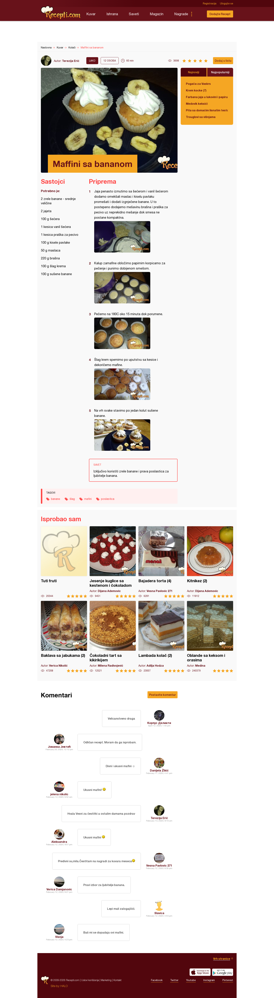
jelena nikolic (59, 794)
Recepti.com (61, 12)
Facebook (157, 980)
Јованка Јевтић (59, 746)
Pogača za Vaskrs (198, 83)
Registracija (209, 3)
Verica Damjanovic (59, 889)
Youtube (191, 980)
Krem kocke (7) (196, 90)
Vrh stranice (221, 958)
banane (55, 498)
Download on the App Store (200, 972)
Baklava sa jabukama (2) (64, 636)
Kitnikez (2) (210, 562)
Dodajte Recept (220, 14)
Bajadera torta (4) (161, 562)
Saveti (134, 14)
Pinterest (227, 980)
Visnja (59, 936)
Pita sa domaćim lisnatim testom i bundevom (207, 110)
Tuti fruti (64, 562)
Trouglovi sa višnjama (200, 117)
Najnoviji (193, 72)
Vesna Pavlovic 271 (159, 865)
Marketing (106, 980)
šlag (72, 498)
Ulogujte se (226, 3)
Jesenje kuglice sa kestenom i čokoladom (113, 562)
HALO (64, 986)
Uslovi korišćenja (90, 980)
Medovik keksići (197, 103)
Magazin (156, 14)
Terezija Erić (70, 60)
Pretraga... (198, 14)
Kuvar (91, 14)
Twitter (174, 980)
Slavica (159, 913)
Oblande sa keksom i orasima (210, 636)
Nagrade (181, 14)
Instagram (209, 980)
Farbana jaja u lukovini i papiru (207, 97)
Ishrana (112, 14)
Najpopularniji (220, 72)
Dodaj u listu (223, 60)
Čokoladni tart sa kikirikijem (113, 636)
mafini (88, 498)
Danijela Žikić (159, 770)
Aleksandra (59, 841)
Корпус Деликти (159, 722)
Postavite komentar (162, 694)
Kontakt (117, 980)
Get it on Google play (222, 972)
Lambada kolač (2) (161, 636)
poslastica (107, 498)
